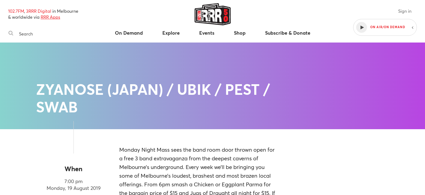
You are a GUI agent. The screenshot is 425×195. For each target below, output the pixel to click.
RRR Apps (50, 17)
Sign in (404, 11)
